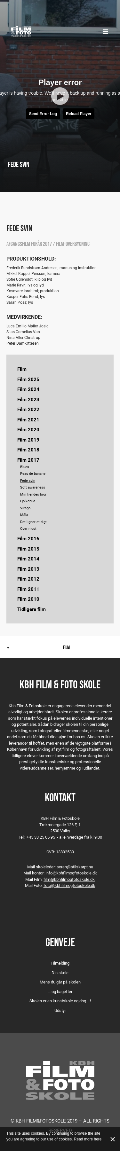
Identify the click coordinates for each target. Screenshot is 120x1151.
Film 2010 (28, 599)
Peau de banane (32, 473)
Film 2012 (28, 579)
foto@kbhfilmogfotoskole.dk (69, 885)
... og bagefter (60, 991)
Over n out (28, 528)
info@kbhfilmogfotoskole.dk (71, 873)
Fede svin (27, 480)
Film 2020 (28, 429)
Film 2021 (28, 419)
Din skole (60, 972)
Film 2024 (28, 389)
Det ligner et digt (33, 521)
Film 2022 (28, 409)
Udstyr (60, 1010)
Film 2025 (28, 379)
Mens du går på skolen (60, 982)
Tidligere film (31, 609)
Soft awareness (32, 487)
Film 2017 (28, 460)
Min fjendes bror (33, 494)
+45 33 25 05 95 (41, 837)
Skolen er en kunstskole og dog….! (60, 1001)
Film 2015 (28, 548)
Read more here (88, 1139)
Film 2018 (28, 449)
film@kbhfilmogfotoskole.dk (69, 879)
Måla (24, 514)
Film (22, 369)
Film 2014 (28, 558)
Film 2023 (28, 399)
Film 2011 (28, 589)
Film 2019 (28, 439)
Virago (25, 507)
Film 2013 (28, 569)
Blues (24, 466)
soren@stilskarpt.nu (75, 867)
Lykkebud (27, 500)
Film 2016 (28, 538)
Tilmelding (60, 963)
